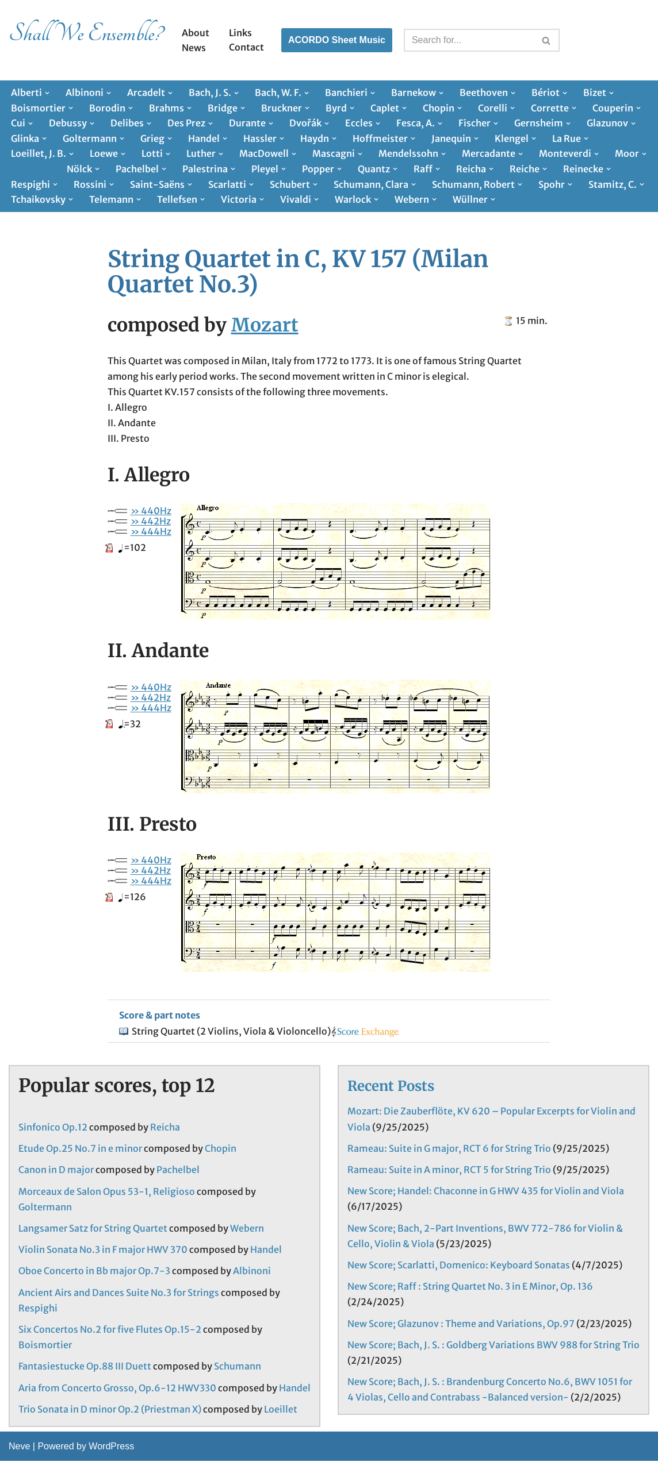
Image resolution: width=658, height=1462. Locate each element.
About (195, 32)
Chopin (220, 1149)
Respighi (38, 1309)
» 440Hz (151, 511)
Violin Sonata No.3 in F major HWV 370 (103, 1250)
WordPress (111, 1447)
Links (240, 32)
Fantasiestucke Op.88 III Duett (84, 1367)
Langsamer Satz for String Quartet (92, 1229)
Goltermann (45, 1208)
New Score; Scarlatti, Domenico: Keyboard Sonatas (458, 1266)
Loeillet (280, 1410)
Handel (266, 1250)
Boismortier (45, 1346)
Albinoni (252, 1272)
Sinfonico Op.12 (52, 1128)
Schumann (237, 1367)
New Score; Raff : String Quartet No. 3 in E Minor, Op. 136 (470, 1287)
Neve (19, 1447)
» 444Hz (151, 532)
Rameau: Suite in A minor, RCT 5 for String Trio (449, 1170)
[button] (47, 93)
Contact (246, 47)
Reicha (165, 1128)
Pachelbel (178, 1170)
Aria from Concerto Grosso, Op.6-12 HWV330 (117, 1388)
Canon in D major (56, 1170)
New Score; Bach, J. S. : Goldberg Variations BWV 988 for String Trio (493, 1346)
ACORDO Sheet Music (336, 40)
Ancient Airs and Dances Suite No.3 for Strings (118, 1293)
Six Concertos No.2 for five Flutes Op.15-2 (109, 1330)
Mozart (265, 325)
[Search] (469, 40)
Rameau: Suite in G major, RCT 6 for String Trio (449, 1149)
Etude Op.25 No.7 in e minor (80, 1149)
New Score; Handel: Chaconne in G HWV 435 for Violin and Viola (485, 1192)
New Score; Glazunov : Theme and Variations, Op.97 (461, 1324)
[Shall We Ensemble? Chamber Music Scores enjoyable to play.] (85, 40)
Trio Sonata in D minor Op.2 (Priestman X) (109, 1410)
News (194, 47)
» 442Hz (151, 521)
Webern (247, 1229)
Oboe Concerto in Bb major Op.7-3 (94, 1272)
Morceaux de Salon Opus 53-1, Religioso (106, 1192)
